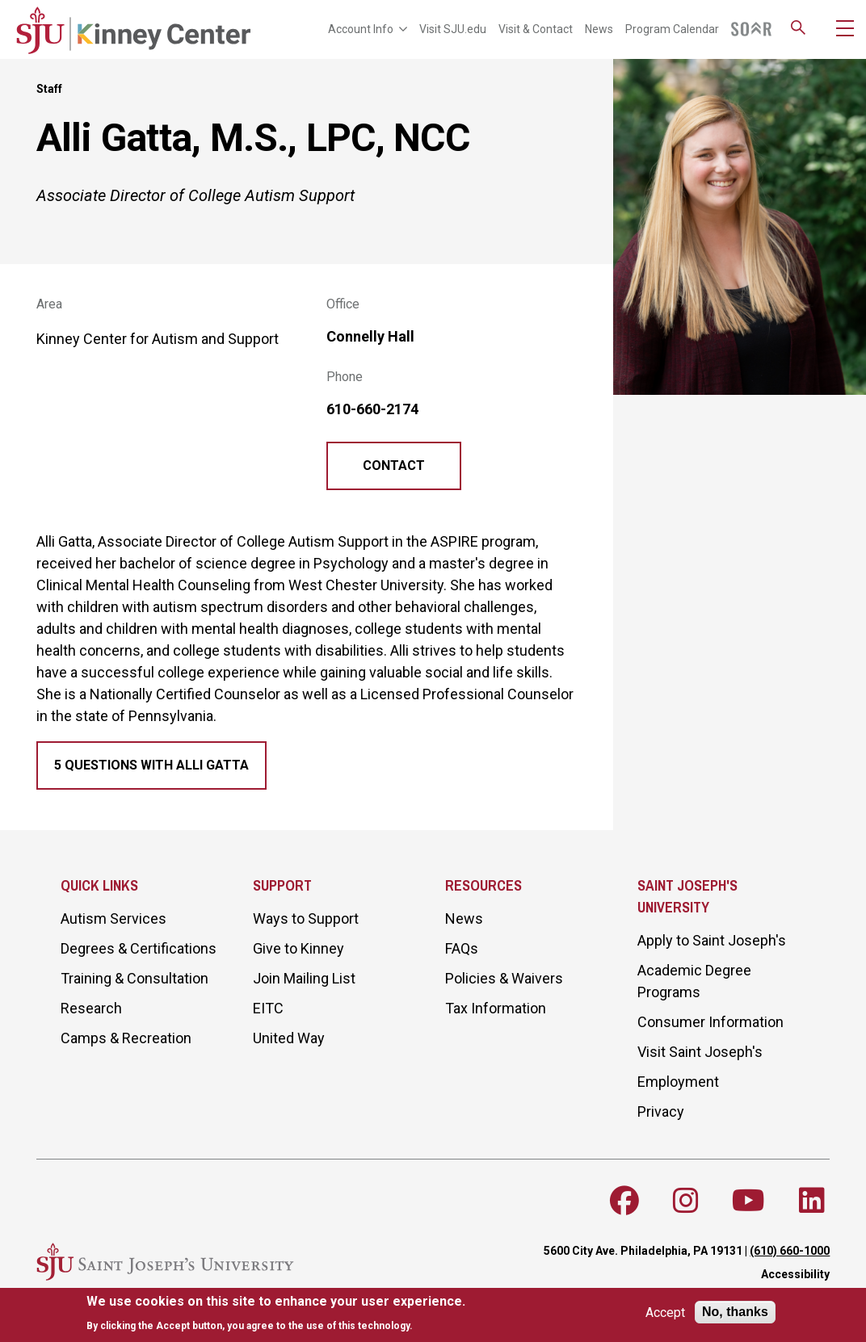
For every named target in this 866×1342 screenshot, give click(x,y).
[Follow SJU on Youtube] (748, 1200)
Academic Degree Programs (694, 981)
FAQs (461, 948)
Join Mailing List (304, 978)
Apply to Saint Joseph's (711, 940)
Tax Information (495, 1008)
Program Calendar (672, 29)
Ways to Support (306, 918)
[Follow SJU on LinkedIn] (811, 1200)
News (599, 29)
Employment (678, 1081)
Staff (49, 88)
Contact (394, 465)
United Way (289, 1038)
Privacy (660, 1111)
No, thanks (735, 1312)
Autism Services (113, 918)
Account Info (367, 29)
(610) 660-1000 (790, 1250)
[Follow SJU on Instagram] (685, 1200)
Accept (665, 1312)
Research (91, 1008)
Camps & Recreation (126, 1038)
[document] (275, 1313)
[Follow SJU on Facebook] (624, 1200)
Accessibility (795, 1274)
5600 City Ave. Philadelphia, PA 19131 (643, 1250)
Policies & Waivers (504, 978)
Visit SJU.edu (452, 29)
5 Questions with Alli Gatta (151, 765)
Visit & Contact (535, 29)
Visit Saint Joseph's (700, 1051)
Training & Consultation (134, 978)
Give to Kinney (298, 948)
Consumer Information (710, 1021)
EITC (268, 1008)
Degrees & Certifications (138, 948)
